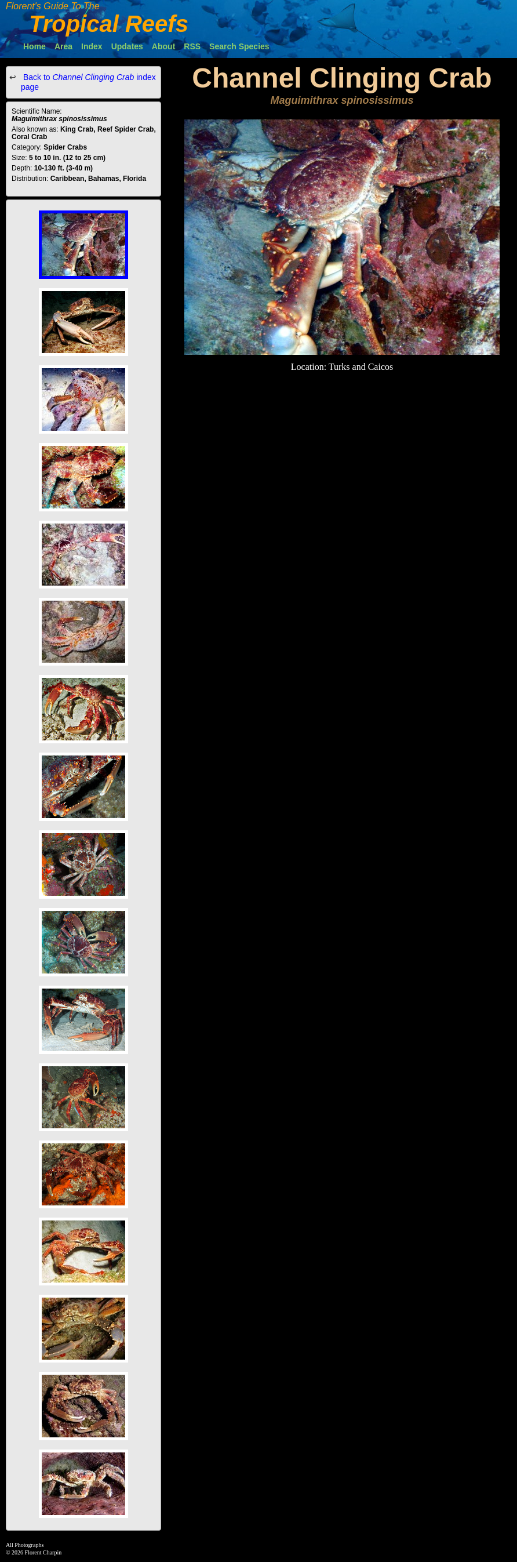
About (163, 46)
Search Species (239, 46)
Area (63, 46)
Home (34, 46)
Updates (127, 46)
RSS (192, 46)
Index (92, 46)
